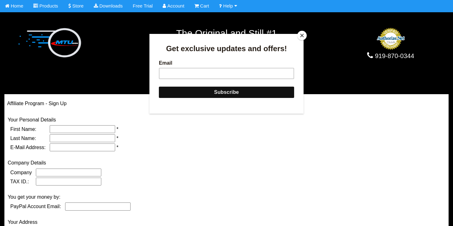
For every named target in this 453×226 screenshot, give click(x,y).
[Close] (302, 35)
